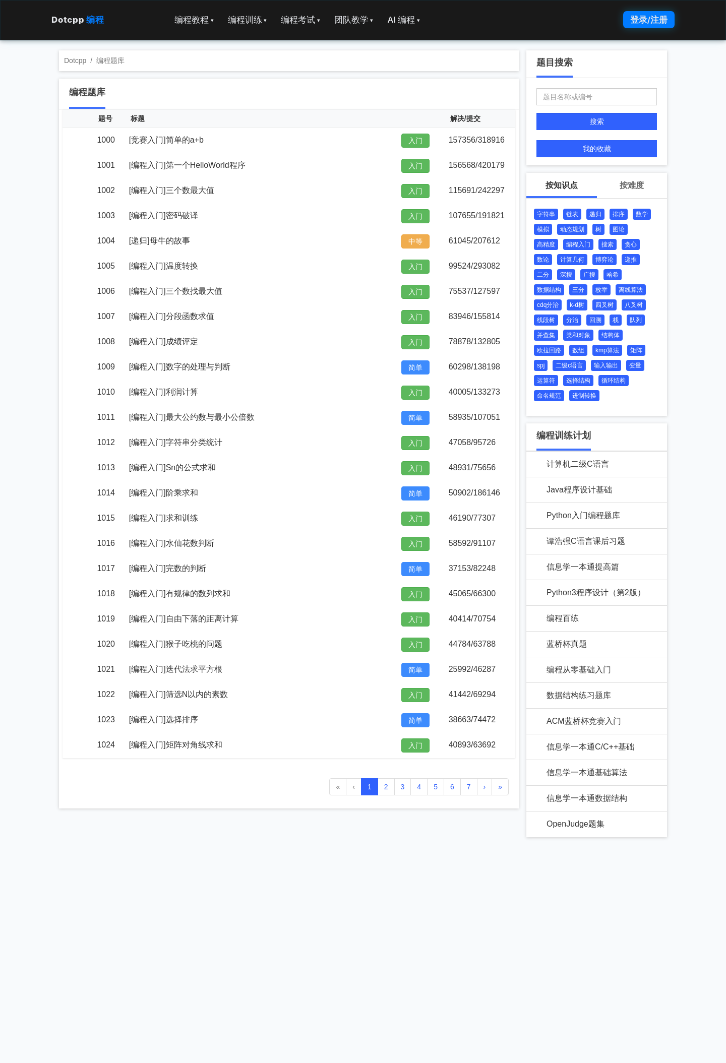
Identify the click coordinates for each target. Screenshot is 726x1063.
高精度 (546, 244)
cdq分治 (548, 304)
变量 (635, 365)
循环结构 (613, 380)
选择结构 (578, 380)
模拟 (543, 229)
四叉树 (604, 304)
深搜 (566, 274)
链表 (572, 214)
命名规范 (549, 395)
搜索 (597, 121)
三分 (578, 289)
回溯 (595, 320)
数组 (578, 350)
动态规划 (572, 229)
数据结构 (549, 289)
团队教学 (354, 20)
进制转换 (584, 395)
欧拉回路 (549, 350)
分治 (572, 320)
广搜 (589, 274)
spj (540, 365)
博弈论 (604, 259)
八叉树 (634, 304)
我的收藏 (597, 149)
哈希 (613, 274)
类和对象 (578, 335)
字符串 (546, 214)
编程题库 (110, 60)
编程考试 (300, 20)
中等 (415, 241)
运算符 (546, 380)
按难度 (632, 185)
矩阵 (636, 350)
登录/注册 (649, 20)
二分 (543, 274)
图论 (619, 229)
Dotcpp (77, 20)
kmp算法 (607, 350)
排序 (619, 214)
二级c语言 (569, 365)
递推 (631, 259)
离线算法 (631, 289)
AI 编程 (403, 20)
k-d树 (577, 304)
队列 (636, 320)
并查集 (546, 335)
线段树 (546, 320)
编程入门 (578, 244)
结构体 (610, 335)
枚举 (601, 289)
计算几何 (572, 259)
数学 (642, 214)
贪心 (631, 244)
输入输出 (606, 365)
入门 (415, 141)
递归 (595, 214)
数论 (543, 259)
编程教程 (194, 20)
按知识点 (562, 185)
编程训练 (247, 20)
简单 (415, 367)
